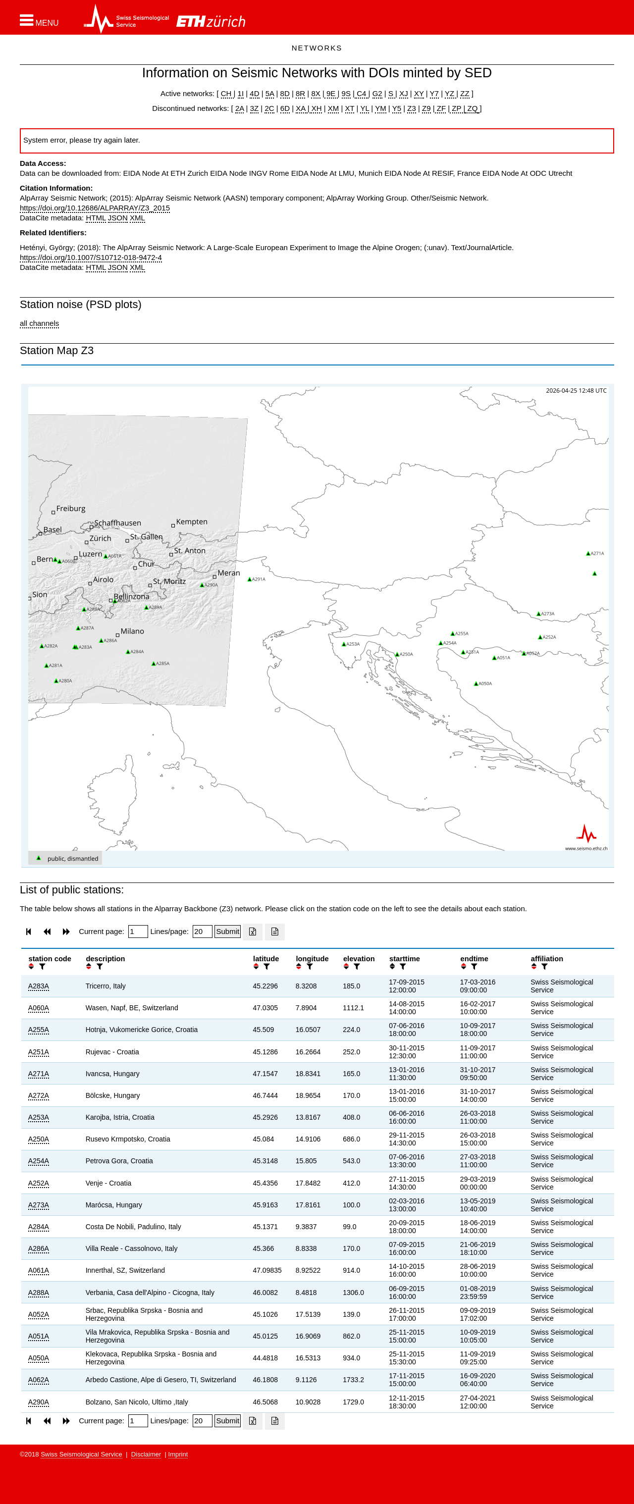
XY (419, 93)
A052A (38, 1314)
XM (333, 108)
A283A (38, 986)
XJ (403, 93)
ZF (440, 108)
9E (331, 93)
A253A (38, 1117)
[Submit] (227, 931)
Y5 (396, 108)
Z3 (411, 108)
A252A (38, 1183)
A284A (38, 1227)
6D (285, 108)
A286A (38, 1248)
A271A (38, 1074)
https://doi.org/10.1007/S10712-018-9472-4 (91, 257)
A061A (38, 1270)
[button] (39, 20)
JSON (118, 217)
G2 (377, 93)
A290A (38, 1402)
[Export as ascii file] (275, 932)
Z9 (426, 108)
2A (239, 108)
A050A (38, 1358)
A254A (38, 1161)
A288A (38, 1293)
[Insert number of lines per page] (202, 931)
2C (269, 108)
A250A (38, 1139)
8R (300, 93)
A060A (38, 1008)
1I (241, 93)
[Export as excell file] (253, 932)
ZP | (457, 108)
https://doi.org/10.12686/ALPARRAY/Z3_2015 (95, 208)
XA (301, 108)
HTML (96, 217)
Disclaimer (146, 1454)
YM (380, 108)
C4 (362, 93)
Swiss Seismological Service (81, 1454)
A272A (38, 1095)
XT (350, 108)
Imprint (178, 1454)
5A (269, 93)
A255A (38, 1030)
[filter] (41, 966)
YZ (450, 93)
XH (316, 108)
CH (227, 93)
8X (315, 93)
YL (364, 108)
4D (254, 93)
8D (285, 93)
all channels (39, 323)
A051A (38, 1336)
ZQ (471, 108)
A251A (38, 1052)
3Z (254, 108)
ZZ (464, 93)
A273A (38, 1205)
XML (137, 217)
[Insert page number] (138, 931)
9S (346, 93)
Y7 (434, 93)
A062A (38, 1380)
